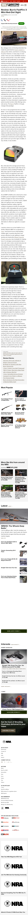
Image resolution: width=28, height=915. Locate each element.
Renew (14, 1)
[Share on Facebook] (2, 19)
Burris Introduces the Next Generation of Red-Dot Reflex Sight (13, 381)
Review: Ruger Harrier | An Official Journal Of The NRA (7, 478)
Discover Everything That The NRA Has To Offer (13, 877)
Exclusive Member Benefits (7, 784)
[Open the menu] (25, 5)
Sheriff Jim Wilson (6, 631)
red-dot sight (15, 353)
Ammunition (3, 756)
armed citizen (12, 653)
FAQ (2, 737)
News (2, 538)
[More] (11, 506)
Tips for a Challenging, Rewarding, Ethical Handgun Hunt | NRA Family (12, 656)
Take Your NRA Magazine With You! (11, 841)
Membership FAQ (5, 786)
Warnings (3, 903)
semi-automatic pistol (21, 653)
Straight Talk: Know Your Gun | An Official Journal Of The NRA (13, 650)
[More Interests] (19, 628)
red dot (20, 353)
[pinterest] (8, 19)
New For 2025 (4, 754)
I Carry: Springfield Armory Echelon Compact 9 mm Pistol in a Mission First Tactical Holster (13, 376)
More (9, 506)
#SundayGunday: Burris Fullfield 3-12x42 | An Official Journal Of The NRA (6, 495)
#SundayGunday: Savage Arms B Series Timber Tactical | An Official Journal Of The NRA (21, 495)
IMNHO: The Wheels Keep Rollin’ (12, 527)
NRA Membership (5, 782)
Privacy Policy (3, 901)
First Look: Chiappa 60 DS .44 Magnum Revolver (9, 553)
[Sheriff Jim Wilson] (10, 670)
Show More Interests (17, 696)
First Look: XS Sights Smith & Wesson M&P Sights (9, 542)
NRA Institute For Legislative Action (9, 775)
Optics (2, 16)
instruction (8, 239)
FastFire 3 (9, 353)
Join (11, 1)
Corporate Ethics (19, 901)
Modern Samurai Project (16, 354)
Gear (2, 758)
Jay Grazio (8, 355)
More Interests (14, 628)
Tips (5, 538)
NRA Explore (4, 777)
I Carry (3, 676)
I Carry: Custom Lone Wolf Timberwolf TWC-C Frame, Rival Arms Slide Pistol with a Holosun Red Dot (13, 370)
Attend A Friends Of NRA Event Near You (13, 896)
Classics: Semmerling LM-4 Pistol (8, 547)
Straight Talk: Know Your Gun (9, 558)
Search (2, 741)
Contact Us (3, 735)
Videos (2, 766)
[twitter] (5, 19)
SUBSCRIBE (8, 714)
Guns (2, 760)
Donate (18, 1)
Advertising (3, 733)
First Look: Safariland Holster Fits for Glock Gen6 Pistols (9, 564)
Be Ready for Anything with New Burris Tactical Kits (12, 365)
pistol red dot (6, 354)
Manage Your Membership (7, 788)
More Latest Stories (17, 615)
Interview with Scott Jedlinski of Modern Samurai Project (12, 361)
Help (2, 739)
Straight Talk (5, 653)
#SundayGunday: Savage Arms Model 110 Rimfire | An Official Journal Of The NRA (20, 480)
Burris (12, 104)
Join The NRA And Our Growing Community (13, 859)
